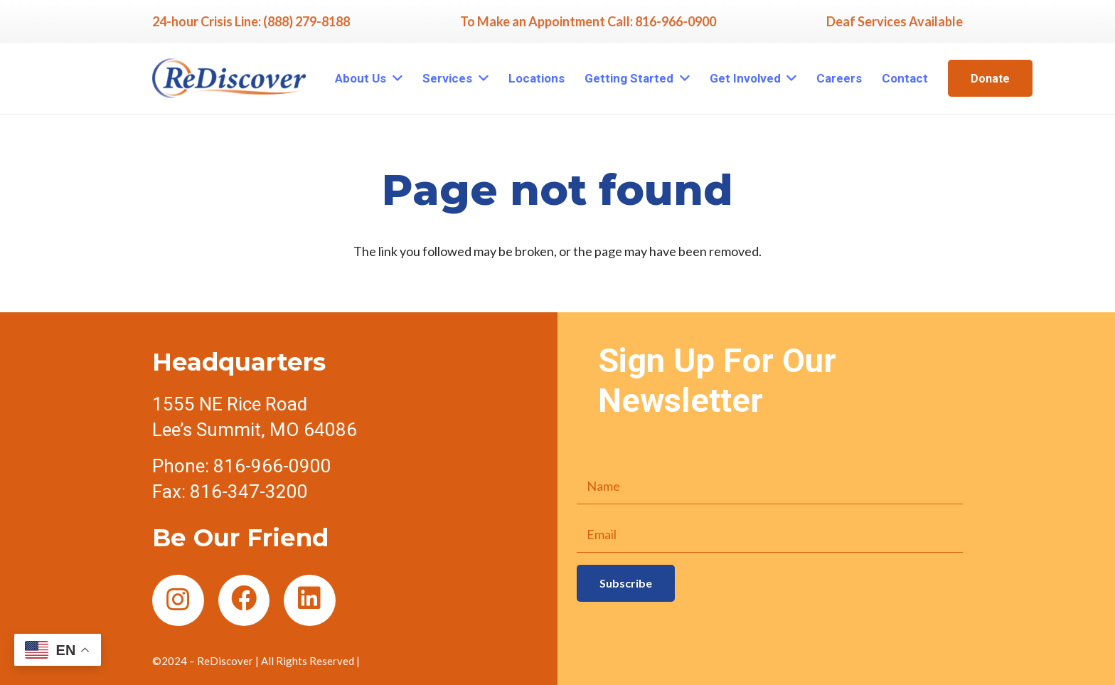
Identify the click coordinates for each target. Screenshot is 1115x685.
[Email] (770, 534)
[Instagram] (178, 601)
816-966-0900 (675, 21)
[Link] (229, 78)
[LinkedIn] (310, 601)
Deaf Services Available (894, 21)
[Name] (770, 486)
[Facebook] (244, 601)
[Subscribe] (626, 583)
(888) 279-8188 (306, 21)
